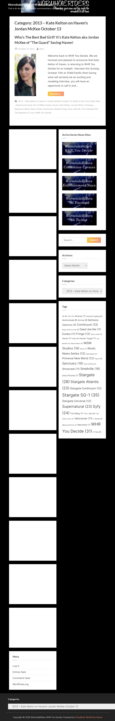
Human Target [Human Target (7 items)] (87, 338)
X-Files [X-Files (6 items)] (97, 432)
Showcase (48, 109)
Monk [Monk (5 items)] (83, 349)
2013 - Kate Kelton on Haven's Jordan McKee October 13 (45, 101)
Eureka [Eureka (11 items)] (69, 333)
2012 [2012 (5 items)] (71, 316)
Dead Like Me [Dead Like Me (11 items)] (90, 329)
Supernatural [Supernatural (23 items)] (77, 406)
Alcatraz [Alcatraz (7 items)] (80, 316)
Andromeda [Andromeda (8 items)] (69, 320)
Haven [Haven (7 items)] (66, 338)
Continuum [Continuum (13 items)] (87, 324)
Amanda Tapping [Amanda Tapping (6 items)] (94, 316)
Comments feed (21, 678)
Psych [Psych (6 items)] (98, 359)
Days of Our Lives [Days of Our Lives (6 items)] (70, 330)
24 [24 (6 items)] (64, 316)
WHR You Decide (43, 112)
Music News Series (33, 109)
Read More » (57, 94)
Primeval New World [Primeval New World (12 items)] (78, 358)
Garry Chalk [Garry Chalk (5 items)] (96, 334)
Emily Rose (95, 101)
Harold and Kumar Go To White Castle (33, 105)
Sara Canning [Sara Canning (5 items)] (90, 364)
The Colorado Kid (89, 109)
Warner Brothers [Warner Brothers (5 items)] (69, 425)
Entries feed (19, 672)
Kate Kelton (64, 105)
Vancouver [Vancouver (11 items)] (83, 418)
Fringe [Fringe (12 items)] (83, 333)
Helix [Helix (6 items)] (75, 338)
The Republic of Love (24, 112)
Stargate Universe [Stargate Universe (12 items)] (76, 401)
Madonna (19, 109)
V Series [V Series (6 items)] (97, 419)
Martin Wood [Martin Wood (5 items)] (77, 343)
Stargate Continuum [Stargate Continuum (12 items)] (86, 388)
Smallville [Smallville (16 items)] (90, 368)
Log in (16, 665)
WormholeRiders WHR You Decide (30, 4)
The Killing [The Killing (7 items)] (76, 413)
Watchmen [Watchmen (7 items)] (83, 425)
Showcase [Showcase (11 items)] (71, 368)
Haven (55, 105)
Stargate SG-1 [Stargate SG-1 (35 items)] (80, 395)
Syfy (70, 109)
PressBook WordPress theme (88, 717)
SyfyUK (76, 109)
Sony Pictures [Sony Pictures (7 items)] (70, 375)
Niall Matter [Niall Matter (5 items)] (91, 354)
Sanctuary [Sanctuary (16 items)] (72, 363)
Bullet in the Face (81, 101)
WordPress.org (21, 684)
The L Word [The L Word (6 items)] (89, 413)
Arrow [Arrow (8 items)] (82, 320)
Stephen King (60, 109)
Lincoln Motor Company (82, 105)
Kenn (41, 48)
